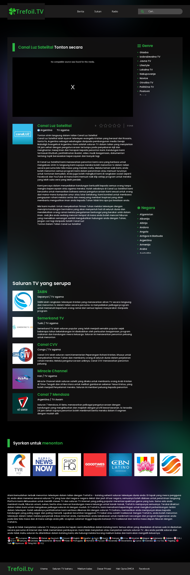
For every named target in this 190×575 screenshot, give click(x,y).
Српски (137, 540)
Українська (18, 543)
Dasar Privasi (104, 568)
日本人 (177, 538)
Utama (44, 568)
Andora (144, 227)
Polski (65, 540)
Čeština (32, 538)
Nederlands (46, 540)
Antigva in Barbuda (151, 236)
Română (89, 540)
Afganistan (146, 214)
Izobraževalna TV (150, 56)
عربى (11, 538)
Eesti (95, 538)
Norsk (57, 540)
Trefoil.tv (20, 569)
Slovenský (111, 540)
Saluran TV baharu (63, 568)
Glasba (144, 52)
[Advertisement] (95, 28)
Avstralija (145, 253)
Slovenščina (125, 540)
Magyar (145, 538)
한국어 (11, 540)
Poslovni (145, 91)
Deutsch (53, 538)
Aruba (143, 249)
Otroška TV (146, 82)
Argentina (146, 240)
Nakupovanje (148, 74)
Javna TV (145, 61)
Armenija (145, 244)
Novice (144, 78)
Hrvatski (134, 538)
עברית (124, 538)
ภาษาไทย (158, 540)
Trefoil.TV (26, 11)
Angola (144, 231)
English (75, 538)
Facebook (144, 568)
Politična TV (147, 87)
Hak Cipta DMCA (125, 568)
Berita (80, 11)
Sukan (97, 11)
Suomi (104, 538)
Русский (100, 540)
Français (114, 538)
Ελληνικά (64, 538)
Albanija (144, 218)
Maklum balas (85, 568)
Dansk (43, 538)
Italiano (168, 538)
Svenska (147, 540)
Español (85, 538)
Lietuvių (21, 540)
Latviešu (33, 540)
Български (21, 538)
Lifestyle (144, 65)
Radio (115, 11)
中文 (40, 543)
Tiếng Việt (30, 543)
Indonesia (156, 538)
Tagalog (170, 540)
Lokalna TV (146, 69)
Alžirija (143, 223)
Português (76, 540)
